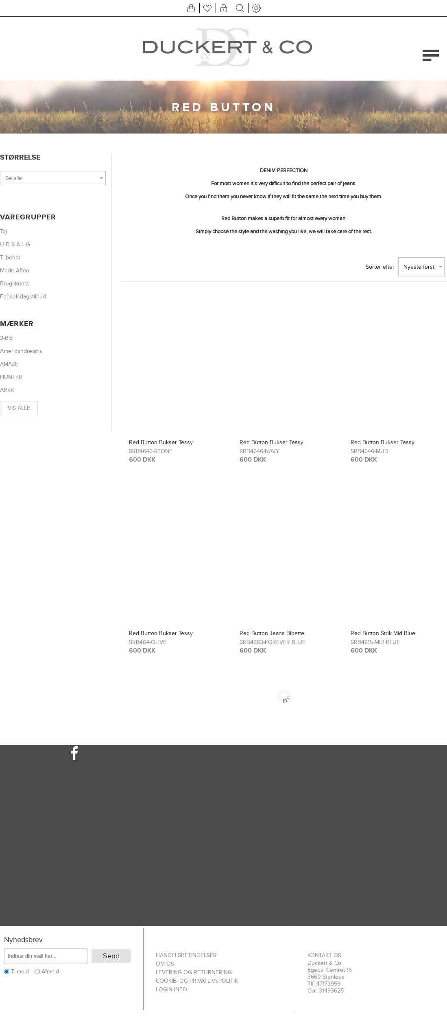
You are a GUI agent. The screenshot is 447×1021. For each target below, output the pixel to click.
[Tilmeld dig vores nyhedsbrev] (45, 956)
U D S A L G (15, 244)
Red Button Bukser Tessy (161, 442)
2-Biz (6, 338)
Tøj (3, 231)
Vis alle (19, 408)
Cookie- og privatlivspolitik (197, 980)
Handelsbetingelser (186, 955)
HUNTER (11, 377)
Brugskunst (14, 283)
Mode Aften (14, 270)
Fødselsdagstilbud (23, 296)
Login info (171, 989)
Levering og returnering (194, 972)
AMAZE (9, 364)
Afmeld (50, 971)
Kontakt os (324, 955)
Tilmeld (20, 971)
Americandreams (21, 351)
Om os (165, 963)
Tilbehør (10, 257)
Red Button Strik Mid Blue (383, 633)
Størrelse (20, 157)
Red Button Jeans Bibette (272, 633)
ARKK (7, 390)
